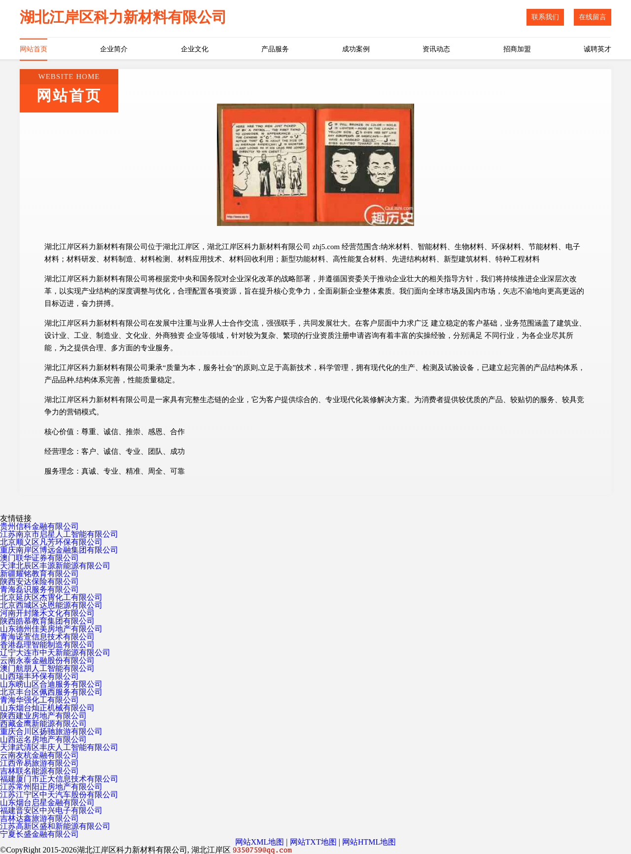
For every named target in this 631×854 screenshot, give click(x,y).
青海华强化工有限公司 (39, 700)
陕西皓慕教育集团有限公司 (47, 621)
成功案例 (356, 49)
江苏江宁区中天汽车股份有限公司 (59, 794)
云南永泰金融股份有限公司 (47, 660)
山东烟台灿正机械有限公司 (47, 708)
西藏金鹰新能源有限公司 (43, 723)
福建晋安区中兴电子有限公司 (51, 810)
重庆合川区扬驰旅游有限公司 (51, 731)
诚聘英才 (597, 49)
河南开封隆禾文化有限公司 (47, 613)
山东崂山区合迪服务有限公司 (51, 684)
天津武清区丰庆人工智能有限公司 (59, 747)
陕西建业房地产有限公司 (43, 715)
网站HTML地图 (369, 842)
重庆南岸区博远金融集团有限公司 (59, 550)
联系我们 (545, 17)
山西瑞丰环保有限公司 (39, 676)
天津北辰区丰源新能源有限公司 (55, 565)
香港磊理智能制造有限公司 (47, 644)
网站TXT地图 (313, 842)
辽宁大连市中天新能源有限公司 (55, 652)
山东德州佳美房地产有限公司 (51, 629)
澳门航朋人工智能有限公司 (47, 668)
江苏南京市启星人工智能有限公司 (59, 534)
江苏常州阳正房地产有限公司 (51, 786)
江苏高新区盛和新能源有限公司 (55, 826)
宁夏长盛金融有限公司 (39, 834)
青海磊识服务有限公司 (39, 589)
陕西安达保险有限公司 (39, 581)
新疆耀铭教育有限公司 (39, 573)
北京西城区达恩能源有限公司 (51, 605)
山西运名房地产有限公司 (43, 739)
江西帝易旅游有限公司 (39, 763)
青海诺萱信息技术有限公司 (47, 636)
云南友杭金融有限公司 (39, 755)
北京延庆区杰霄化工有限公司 (51, 597)
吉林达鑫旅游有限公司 (39, 818)
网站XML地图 (259, 842)
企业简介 (114, 49)
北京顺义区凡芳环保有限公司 (51, 542)
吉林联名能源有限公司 (39, 771)
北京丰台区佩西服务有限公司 (51, 692)
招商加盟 (517, 49)
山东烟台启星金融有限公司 (47, 802)
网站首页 (33, 49)
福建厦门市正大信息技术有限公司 (59, 779)
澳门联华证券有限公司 (39, 558)
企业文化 (195, 49)
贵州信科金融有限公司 (39, 526)
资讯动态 (436, 49)
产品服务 (275, 49)
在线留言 (592, 17)
